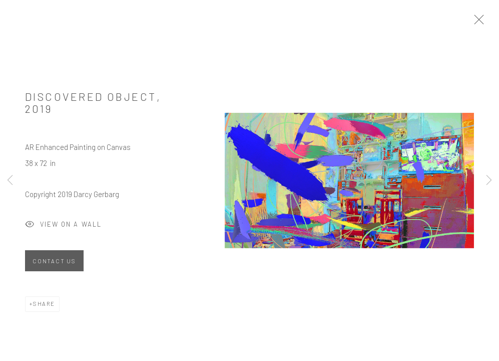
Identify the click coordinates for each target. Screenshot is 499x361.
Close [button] (481, 22)
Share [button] (44, 306)
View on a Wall (63, 227)
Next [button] (489, 180)
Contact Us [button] (54, 263)
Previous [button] (10, 180)
